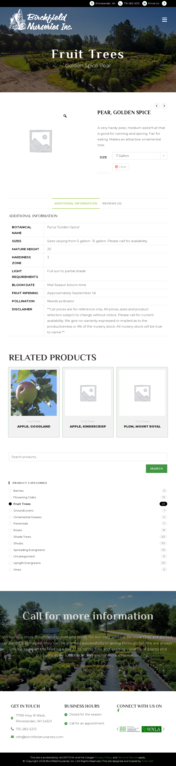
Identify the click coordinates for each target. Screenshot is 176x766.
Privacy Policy (103, 757)
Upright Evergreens (27, 563)
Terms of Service (128, 757)
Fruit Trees (34, 421)
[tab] (75, 203)
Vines (17, 569)
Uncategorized (24, 556)
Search (156, 468)
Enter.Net (147, 761)
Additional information (75, 203)
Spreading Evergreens (29, 550)
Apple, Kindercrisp (88, 426)
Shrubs (18, 543)
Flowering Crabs (24, 497)
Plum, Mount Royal (142, 426)
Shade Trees (22, 536)
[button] (117, 729)
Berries (18, 490)
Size (103, 157)
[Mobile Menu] (164, 19)
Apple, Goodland (33, 426)
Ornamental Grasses (27, 517)
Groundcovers (23, 510)
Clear (122, 166)
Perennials (20, 523)
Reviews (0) (112, 203)
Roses (17, 530)
